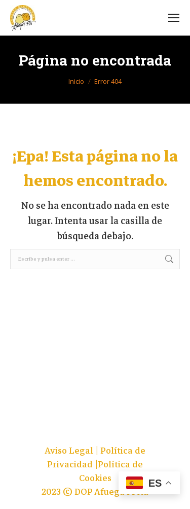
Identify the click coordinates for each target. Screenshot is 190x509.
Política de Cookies (111, 471)
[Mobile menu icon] (174, 18)
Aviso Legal (70, 450)
